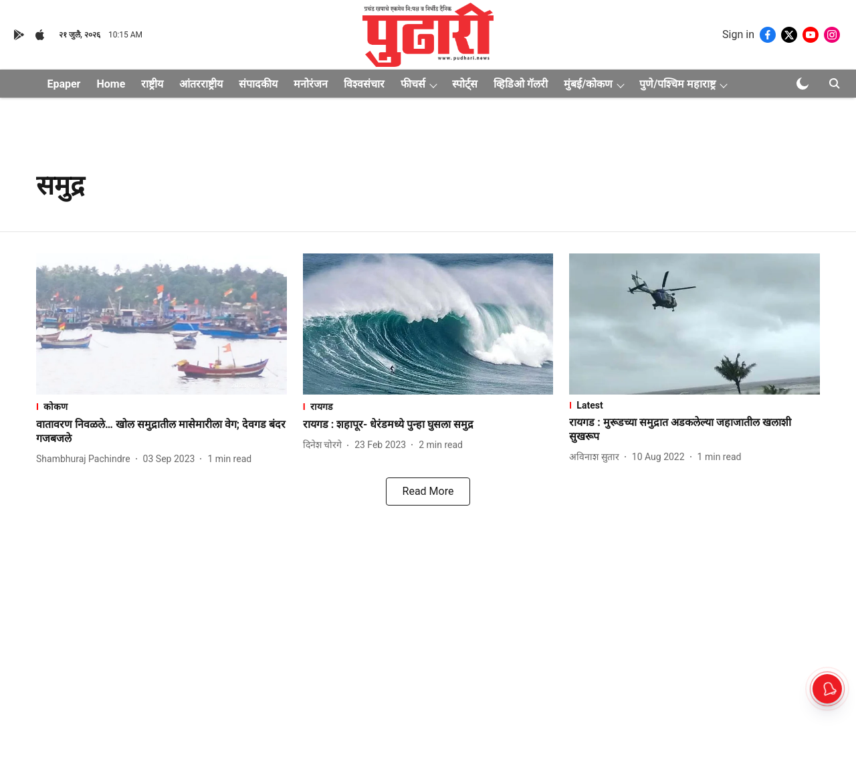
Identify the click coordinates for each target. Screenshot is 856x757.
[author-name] (86, 459)
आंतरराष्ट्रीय (201, 84)
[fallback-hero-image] (161, 324)
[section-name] (161, 406)
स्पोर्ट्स (464, 84)
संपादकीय (258, 84)
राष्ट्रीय (152, 84)
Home (110, 84)
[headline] (161, 432)
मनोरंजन (311, 84)
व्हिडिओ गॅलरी (521, 84)
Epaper (63, 84)
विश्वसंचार (364, 84)
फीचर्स (413, 84)
